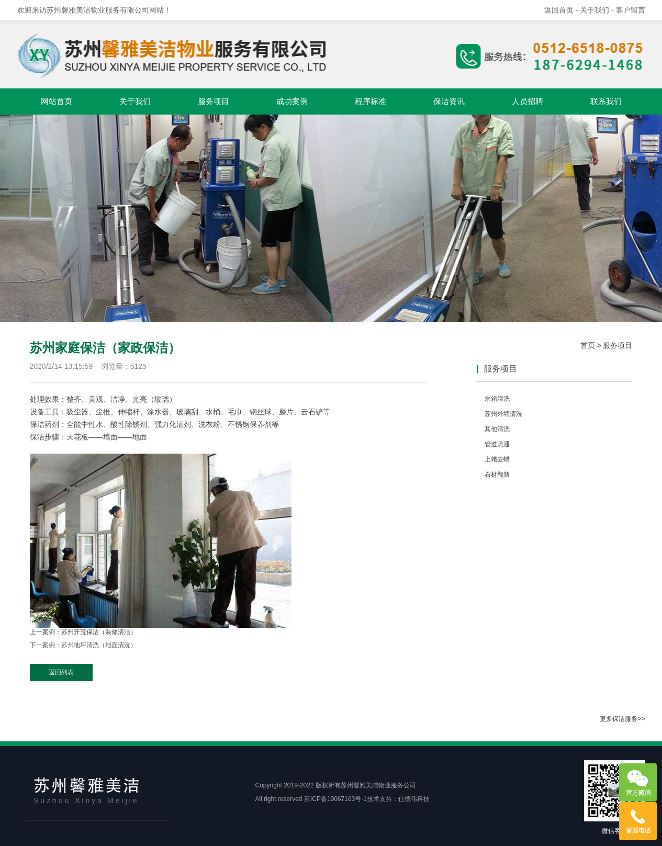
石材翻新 (497, 474)
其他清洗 (497, 429)
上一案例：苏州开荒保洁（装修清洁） (83, 632)
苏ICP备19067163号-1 (335, 799)
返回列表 (61, 672)
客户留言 (630, 10)
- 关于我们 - (596, 10)
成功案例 (292, 101)
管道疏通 (497, 444)
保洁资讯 (449, 101)
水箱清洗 (497, 398)
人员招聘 (527, 101)
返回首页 (559, 10)
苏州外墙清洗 (503, 414)
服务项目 (213, 101)
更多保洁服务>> (622, 719)
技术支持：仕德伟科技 (398, 799)
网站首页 (56, 101)
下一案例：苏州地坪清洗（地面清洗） (83, 645)
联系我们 (606, 101)
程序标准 (370, 101)
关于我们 (135, 101)
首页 (587, 345)
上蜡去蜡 (497, 459)
